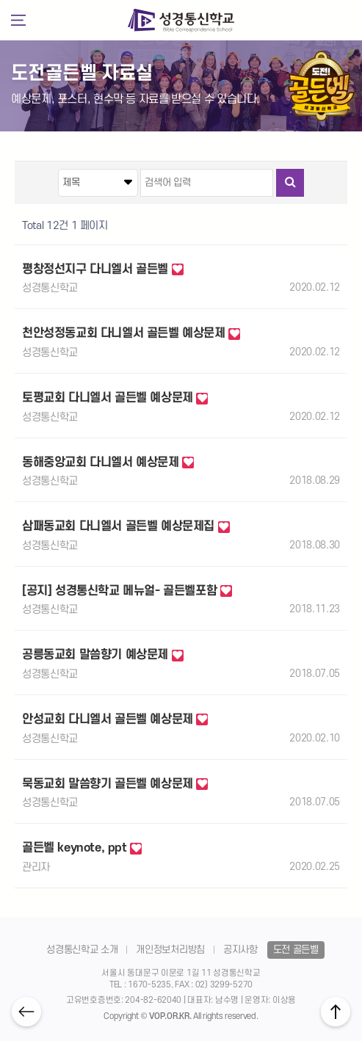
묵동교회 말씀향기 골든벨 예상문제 (115, 784)
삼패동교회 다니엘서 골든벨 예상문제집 (126, 526)
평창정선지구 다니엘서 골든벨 (103, 269)
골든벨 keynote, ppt (82, 848)
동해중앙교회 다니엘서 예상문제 (108, 462)
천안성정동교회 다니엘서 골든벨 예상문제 (131, 333)
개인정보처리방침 (170, 949)
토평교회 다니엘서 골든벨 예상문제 (115, 398)
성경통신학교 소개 (81, 949)
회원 (342, 20)
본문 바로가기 (0, 79)
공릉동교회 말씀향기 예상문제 (103, 654)
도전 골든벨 (296, 949)
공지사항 (240, 949)
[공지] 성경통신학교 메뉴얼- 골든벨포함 (127, 591)
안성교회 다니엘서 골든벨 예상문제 (115, 719)
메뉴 (17, 20)
